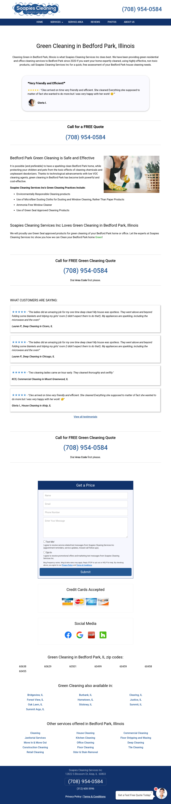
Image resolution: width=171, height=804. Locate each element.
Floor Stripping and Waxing (135, 726)
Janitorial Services (35, 726)
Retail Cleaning (35, 740)
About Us (129, 22)
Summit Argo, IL (35, 697)
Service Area (75, 22)
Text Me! (50, 530)
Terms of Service (109, 797)
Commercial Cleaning (136, 721)
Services (57, 23)
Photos (112, 22)
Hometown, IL (85, 688)
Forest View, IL (35, 688)
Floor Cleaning (85, 735)
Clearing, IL (135, 683)
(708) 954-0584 (142, 9)
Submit (85, 560)
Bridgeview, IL (35, 683)
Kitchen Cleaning (85, 726)
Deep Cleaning (136, 731)
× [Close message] (151, 792)
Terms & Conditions (84, 554)
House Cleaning (85, 721)
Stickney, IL (85, 693)
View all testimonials (85, 405)
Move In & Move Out (35, 731)
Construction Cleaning (35, 735)
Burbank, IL (85, 683)
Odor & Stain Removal (85, 740)
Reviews (95, 22)
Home (39, 22)
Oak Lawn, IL (35, 693)
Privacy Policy (67, 554)
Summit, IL (136, 693)
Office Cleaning (85, 731)
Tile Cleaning (135, 735)
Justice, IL (136, 688)
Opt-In (49, 541)
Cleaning (35, 721)
